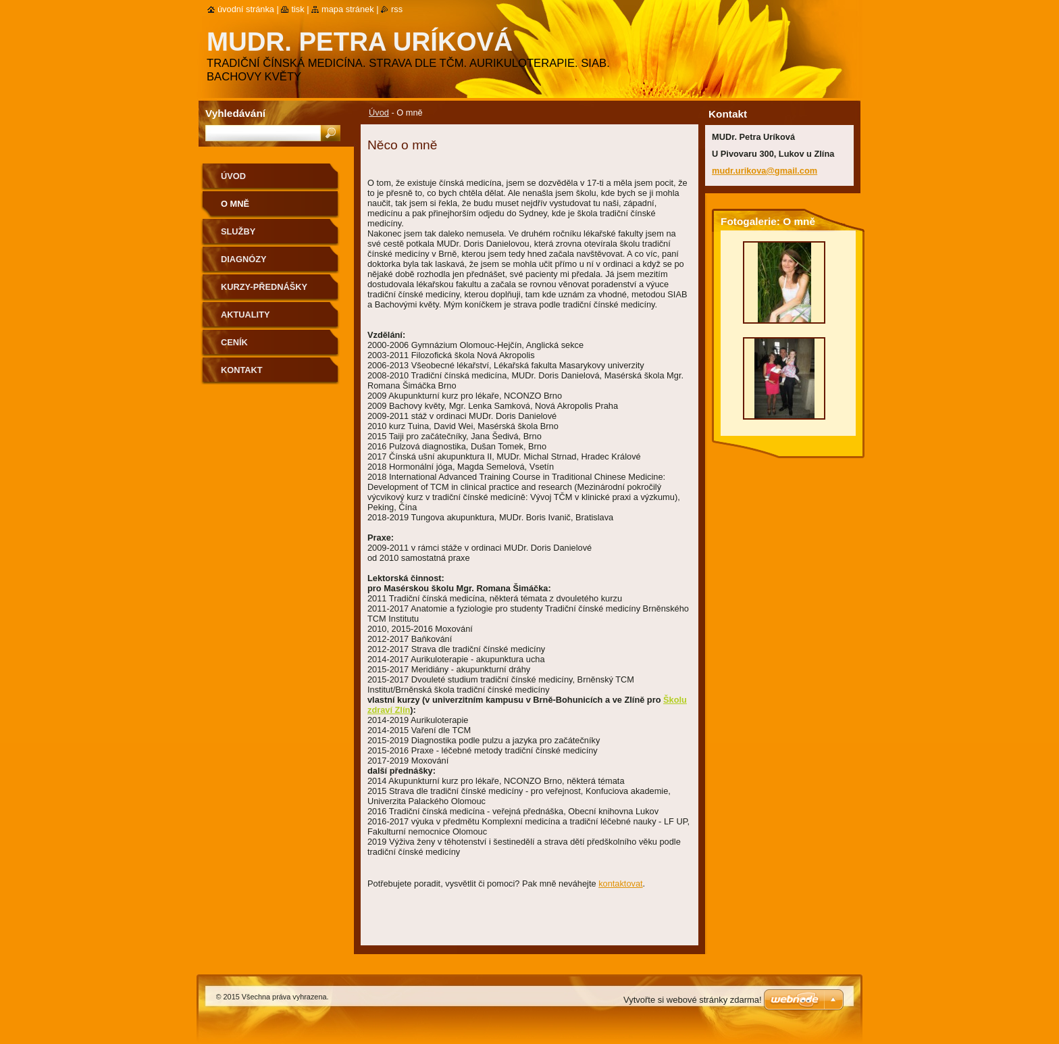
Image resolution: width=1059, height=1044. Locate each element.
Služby (238, 231)
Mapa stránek (347, 9)
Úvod (379, 112)
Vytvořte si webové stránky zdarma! (692, 1000)
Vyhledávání (235, 113)
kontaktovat (620, 883)
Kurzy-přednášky (264, 287)
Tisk (297, 9)
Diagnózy (244, 259)
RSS (397, 9)
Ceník (234, 342)
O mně (235, 204)
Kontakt (242, 370)
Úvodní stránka (245, 9)
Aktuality (245, 314)
